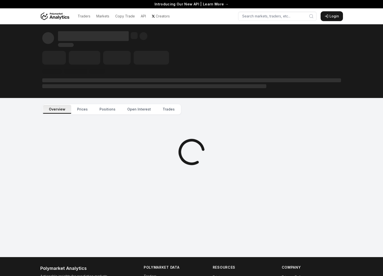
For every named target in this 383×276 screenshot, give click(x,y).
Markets (102, 16)
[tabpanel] (191, 152)
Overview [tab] (57, 109)
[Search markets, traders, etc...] (277, 16)
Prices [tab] (82, 109)
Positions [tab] (107, 109)
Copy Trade (125, 16)
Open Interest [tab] (139, 109)
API (143, 16)
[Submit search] (311, 16)
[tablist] (111, 109)
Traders (84, 16)
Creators (161, 16)
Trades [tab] (169, 109)
